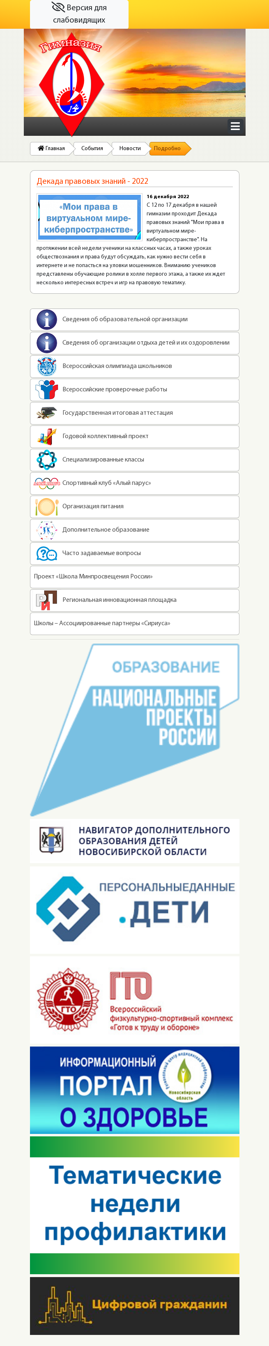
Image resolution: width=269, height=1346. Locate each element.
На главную (72, 85)
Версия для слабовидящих (79, 14)
